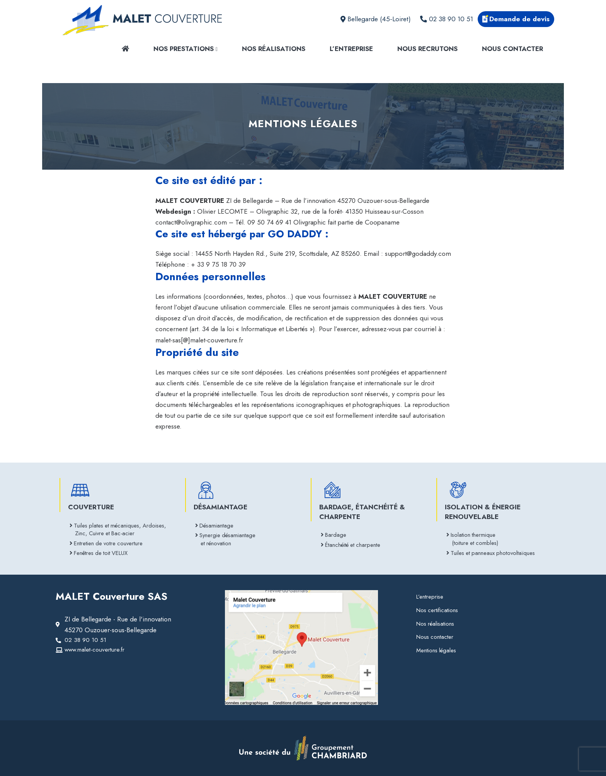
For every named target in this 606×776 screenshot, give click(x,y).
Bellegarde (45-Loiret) (375, 19)
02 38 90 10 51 (446, 19)
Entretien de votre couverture (112, 542)
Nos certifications (439, 610)
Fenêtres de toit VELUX (104, 552)
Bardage (336, 532)
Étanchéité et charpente (355, 542)
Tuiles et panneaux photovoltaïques (497, 551)
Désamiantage (218, 522)
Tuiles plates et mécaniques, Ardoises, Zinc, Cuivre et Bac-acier (120, 526)
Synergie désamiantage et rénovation (230, 537)
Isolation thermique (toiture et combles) (476, 536)
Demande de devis (516, 19)
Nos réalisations (273, 48)
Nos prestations (185, 48)
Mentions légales (438, 652)
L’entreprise (351, 48)
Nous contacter (512, 48)
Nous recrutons (427, 48)
